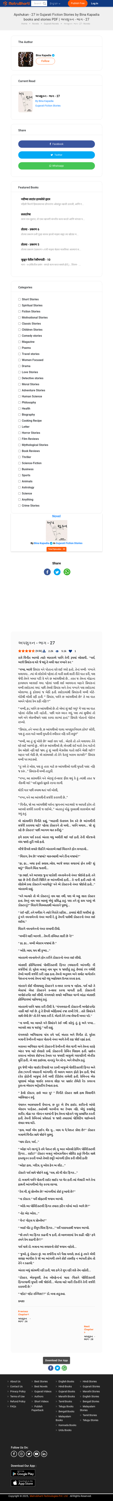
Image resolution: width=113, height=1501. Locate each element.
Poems (26, 348)
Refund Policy (17, 1401)
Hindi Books (65, 1386)
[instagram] (21, 1454)
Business (27, 469)
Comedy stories (32, 335)
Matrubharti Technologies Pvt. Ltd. (49, 1496)
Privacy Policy (18, 1391)
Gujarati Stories (91, 1386)
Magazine (28, 341)
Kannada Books (67, 1425)
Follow (45, 61)
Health (26, 408)
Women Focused (32, 360)
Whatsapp (56, 165)
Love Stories (30, 372)
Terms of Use (17, 1396)
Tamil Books (65, 1401)
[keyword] (39, 3)
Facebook (56, 144)
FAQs (13, 1406)
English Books (66, 1381)
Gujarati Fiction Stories (48, 105)
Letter (26, 426)
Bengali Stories (91, 1401)
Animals (27, 481)
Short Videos (41, 1401)
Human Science (32, 396)
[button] (44, 3)
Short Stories (30, 299)
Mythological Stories (35, 445)
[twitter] (29, 1454)
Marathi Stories (91, 1391)
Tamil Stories (90, 1415)
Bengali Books (66, 1411)
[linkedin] (44, 1454)
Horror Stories (31, 432)
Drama (26, 366)
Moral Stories (30, 384)
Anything (27, 499)
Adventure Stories (33, 390)
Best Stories (41, 1381)
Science (27, 493)
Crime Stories (30, 505)
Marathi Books (67, 1396)
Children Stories (32, 329)
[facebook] (14, 1454)
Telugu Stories (90, 1420)
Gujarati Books (67, 1391)
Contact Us (16, 1386)
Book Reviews (31, 451)
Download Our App (56, 1360)
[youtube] (36, 1454)
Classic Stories (31, 323)
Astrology (28, 487)
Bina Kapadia (45, 55)
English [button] (55, 3)
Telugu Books (66, 1406)
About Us (15, 1381)
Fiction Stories (31, 311)
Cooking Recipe (32, 420)
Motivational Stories (35, 317)
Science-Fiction (32, 463)
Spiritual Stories (32, 305)
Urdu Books (65, 1430)
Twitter (56, 154)
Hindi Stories (90, 1381)
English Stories (91, 1396)
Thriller (26, 457)
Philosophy (29, 402)
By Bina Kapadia (44, 101)
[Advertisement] (56, 606)
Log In (95, 3)
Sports (26, 475)
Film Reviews (30, 439)
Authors (38, 1396)
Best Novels (40, 1386)
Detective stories (32, 378)
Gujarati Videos (42, 1391)
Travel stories (30, 354)
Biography (28, 414)
